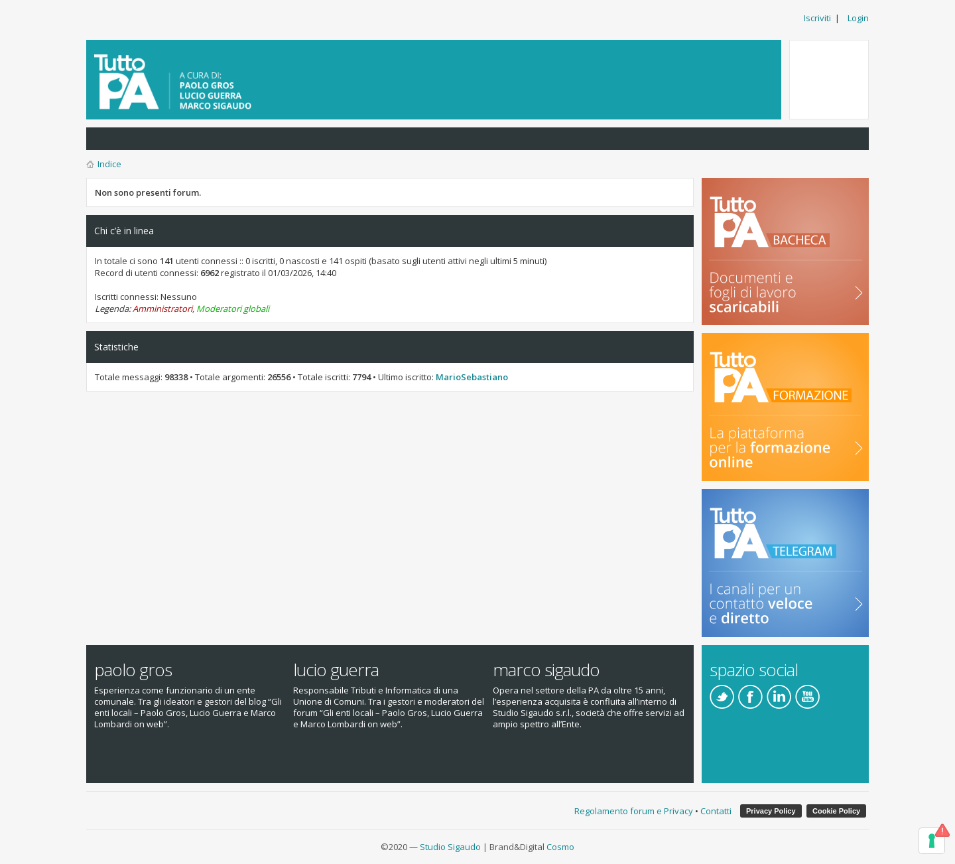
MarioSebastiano (472, 377)
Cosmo (560, 847)
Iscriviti (817, 18)
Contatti (716, 811)
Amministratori (162, 309)
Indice (109, 164)
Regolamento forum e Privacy (633, 811)
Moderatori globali (232, 309)
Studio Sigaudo (450, 847)
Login (858, 18)
